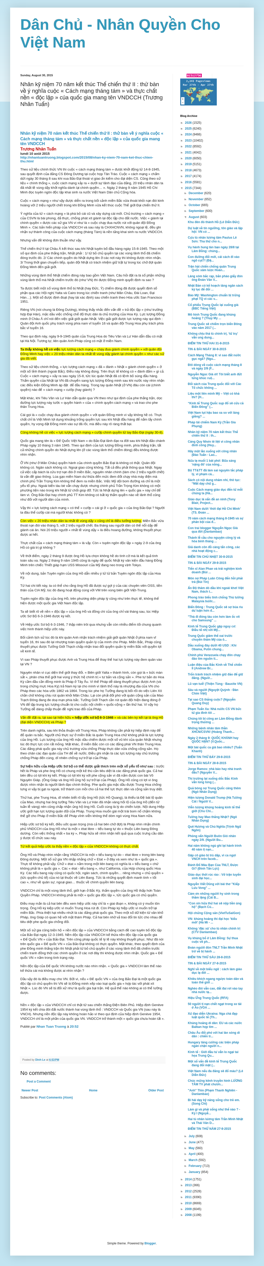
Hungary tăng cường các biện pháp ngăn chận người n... (213, 1044)
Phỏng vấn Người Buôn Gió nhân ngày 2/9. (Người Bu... (212, 837)
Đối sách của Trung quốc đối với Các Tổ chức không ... (214, 385)
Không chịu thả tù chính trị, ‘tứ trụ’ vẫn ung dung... (213, 335)
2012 (189, 1191)
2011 (189, 1197)
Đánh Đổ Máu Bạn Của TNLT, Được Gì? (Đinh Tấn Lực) (213, 866)
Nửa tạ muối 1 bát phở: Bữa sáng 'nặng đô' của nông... (212, 462)
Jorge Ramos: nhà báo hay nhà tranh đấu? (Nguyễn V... (214, 770)
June (192, 1142)
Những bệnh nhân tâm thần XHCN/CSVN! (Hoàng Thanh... (211, 730)
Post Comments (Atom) (56, 1097)
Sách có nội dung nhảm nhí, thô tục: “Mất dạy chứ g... (214, 481)
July (192, 1136)
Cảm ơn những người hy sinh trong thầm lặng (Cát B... (213, 895)
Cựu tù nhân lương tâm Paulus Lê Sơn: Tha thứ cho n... (212, 239)
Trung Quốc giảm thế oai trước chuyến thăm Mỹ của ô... (210, 637)
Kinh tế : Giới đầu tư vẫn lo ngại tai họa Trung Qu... (213, 1053)
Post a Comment (39, 1081)
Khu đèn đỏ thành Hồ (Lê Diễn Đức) (213, 222)
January (195, 1172)
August (194, 217)
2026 (189, 123)
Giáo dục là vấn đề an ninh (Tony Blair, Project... (212, 501)
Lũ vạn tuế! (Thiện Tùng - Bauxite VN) (215, 684)
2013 (189, 1185)
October (195, 205)
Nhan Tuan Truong (52, 1026)
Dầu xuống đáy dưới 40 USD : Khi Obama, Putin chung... (212, 647)
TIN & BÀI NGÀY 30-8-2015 (207, 349)
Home (93, 1090)
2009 (189, 1209)
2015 (189, 188)
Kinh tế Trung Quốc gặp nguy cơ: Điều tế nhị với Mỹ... (212, 628)
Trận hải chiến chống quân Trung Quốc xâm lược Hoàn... (212, 268)
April (192, 1154)
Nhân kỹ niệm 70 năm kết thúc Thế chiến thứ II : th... (213, 433)
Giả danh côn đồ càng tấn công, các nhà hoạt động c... (214, 548)
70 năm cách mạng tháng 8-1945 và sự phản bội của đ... (215, 520)
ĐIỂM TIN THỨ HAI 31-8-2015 (208, 343)
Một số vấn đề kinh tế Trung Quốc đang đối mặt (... (212, 1063)
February (196, 1166)
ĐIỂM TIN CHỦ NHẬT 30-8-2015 (210, 557)
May (192, 1148)
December (196, 193)
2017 (189, 176)
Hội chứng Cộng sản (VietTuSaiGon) (214, 913)
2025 (189, 128)
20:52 (74, 1026)
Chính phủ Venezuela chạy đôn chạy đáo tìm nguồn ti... (214, 656)
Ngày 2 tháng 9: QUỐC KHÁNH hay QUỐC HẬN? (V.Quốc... (213, 739)
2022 (189, 146)
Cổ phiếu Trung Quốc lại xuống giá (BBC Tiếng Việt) (213, 306)
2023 (189, 140)
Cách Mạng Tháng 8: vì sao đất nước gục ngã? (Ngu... (214, 357)
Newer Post (30, 1090)
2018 (189, 170)
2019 (189, 164)
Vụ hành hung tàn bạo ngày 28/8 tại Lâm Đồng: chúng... (213, 249)
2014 (189, 1179)
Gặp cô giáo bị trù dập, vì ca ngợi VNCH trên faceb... (212, 857)
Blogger (150, 1243)
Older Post (156, 1090)
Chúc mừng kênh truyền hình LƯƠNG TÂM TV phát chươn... (215, 1082)
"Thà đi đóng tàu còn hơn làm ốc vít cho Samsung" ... (214, 618)
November (196, 199)
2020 (189, 158)
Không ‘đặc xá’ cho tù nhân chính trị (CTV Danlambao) (214, 930)
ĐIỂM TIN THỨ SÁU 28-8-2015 (209, 957)
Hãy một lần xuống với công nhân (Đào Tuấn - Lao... (212, 453)
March (194, 1160)
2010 (189, 1203)
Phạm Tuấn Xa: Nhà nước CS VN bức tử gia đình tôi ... (214, 710)
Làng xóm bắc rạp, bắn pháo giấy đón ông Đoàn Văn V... (215, 278)
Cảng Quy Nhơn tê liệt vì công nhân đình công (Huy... (214, 443)
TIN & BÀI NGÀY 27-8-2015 (207, 963)
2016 (189, 182)
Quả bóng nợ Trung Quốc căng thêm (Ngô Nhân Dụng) (214, 790)
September (197, 211)
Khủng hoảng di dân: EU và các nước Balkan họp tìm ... (215, 1024)
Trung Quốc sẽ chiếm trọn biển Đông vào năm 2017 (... (215, 325)
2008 (189, 1215)
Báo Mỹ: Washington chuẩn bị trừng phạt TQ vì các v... (214, 297)
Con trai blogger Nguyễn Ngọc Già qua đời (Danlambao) (213, 529)
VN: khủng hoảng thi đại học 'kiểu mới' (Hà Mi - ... (212, 920)
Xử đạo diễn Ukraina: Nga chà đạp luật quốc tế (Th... (212, 1015)
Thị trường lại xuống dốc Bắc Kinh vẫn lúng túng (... (213, 780)
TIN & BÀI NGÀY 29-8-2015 (207, 563)
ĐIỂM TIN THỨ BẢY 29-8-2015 (209, 757)
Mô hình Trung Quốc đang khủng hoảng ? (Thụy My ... (212, 316)
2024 (189, 134)
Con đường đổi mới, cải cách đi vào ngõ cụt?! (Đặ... (213, 258)
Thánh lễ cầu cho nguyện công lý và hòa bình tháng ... (214, 539)
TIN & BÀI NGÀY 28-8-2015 (207, 763)
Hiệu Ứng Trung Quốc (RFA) (208, 998)
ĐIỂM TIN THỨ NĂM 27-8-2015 (209, 1129)
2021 (189, 152)
